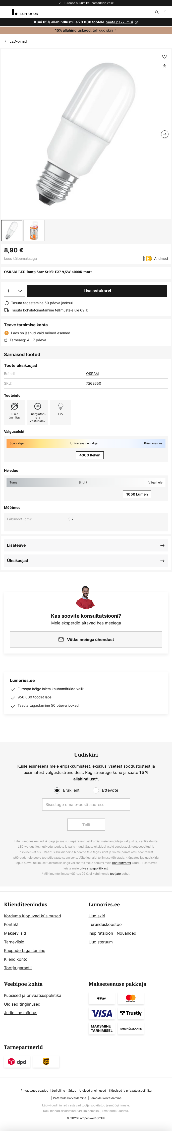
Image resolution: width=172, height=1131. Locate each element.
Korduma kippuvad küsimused (32, 916)
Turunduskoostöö (105, 924)
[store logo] (28, 12)
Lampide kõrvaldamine (106, 1098)
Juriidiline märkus (20, 1012)
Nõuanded (126, 933)
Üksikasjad (17, 560)
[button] (11, 230)
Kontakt (11, 924)
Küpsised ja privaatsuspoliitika (32, 995)
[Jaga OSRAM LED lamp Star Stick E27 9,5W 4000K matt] (164, 66)
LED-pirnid (18, 41)
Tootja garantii (18, 968)
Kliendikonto (16, 959)
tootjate (115, 873)
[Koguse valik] (14, 291)
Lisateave (16, 545)
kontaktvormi (121, 863)
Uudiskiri (97, 916)
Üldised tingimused (22, 1004)
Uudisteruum (101, 942)
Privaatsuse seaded (34, 1090)
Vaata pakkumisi (119, 22)
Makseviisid (15, 933)
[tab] (44, 936)
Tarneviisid (14, 942)
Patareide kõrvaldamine (69, 1098)
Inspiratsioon (101, 933)
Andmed (161, 258)
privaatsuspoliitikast (94, 868)
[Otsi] (157, 12)
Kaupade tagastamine (24, 950)
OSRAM (92, 373)
